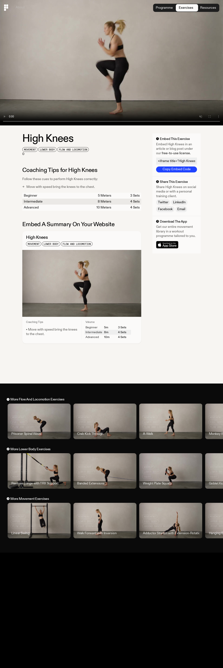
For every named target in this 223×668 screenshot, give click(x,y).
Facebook (165, 209)
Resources (208, 8)
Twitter (163, 202)
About (20, 7)
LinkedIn (179, 202)
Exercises (185, 8)
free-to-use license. (176, 153)
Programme (163, 8)
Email (181, 209)
